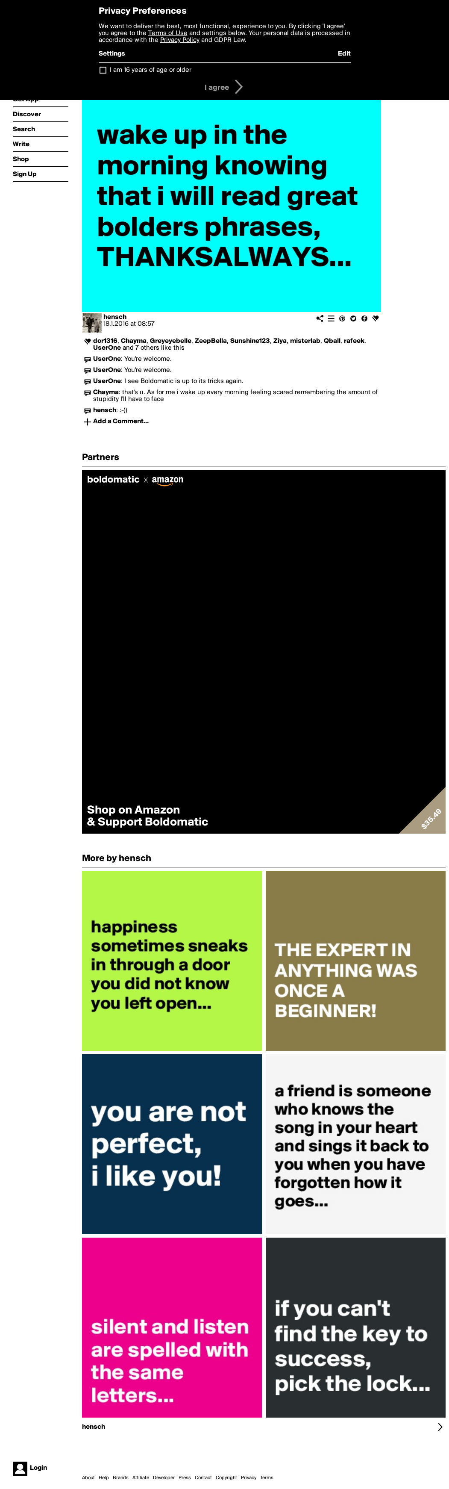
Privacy (248, 1477)
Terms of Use (168, 33)
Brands (121, 1477)
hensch (114, 317)
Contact (203, 1477)
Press (185, 1477)
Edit (344, 53)
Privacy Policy (180, 40)
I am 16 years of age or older (150, 70)
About (88, 1477)
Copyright (226, 1477)
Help (104, 1477)
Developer (164, 1477)
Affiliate (140, 1477)
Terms (266, 1477)
